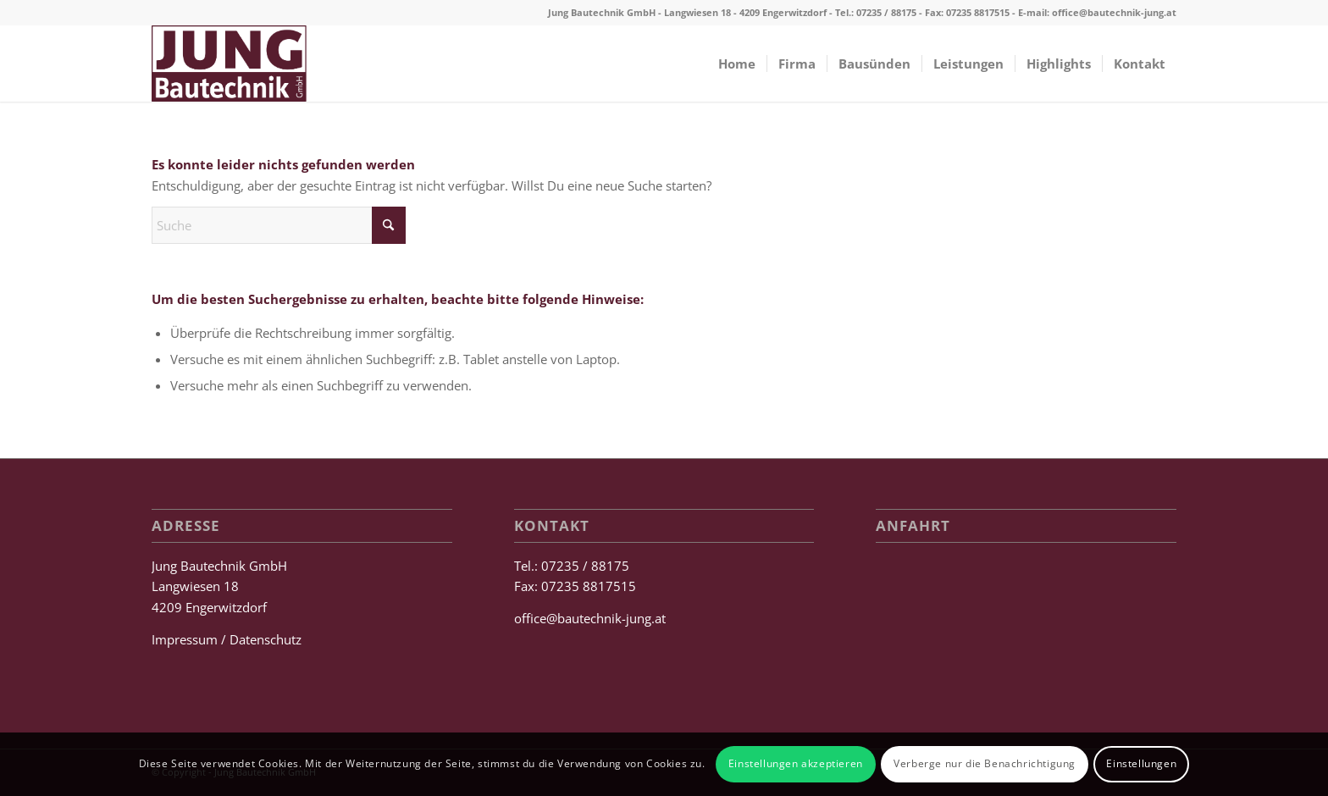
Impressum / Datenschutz (227, 639)
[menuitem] (736, 63)
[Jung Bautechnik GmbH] (229, 63)
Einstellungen (1141, 763)
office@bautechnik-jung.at (1114, 12)
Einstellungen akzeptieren (795, 763)
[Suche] (279, 225)
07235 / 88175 (886, 12)
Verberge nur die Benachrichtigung (985, 763)
